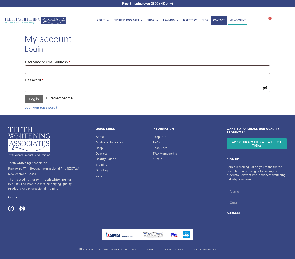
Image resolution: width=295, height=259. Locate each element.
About (103, 20)
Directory (190, 20)
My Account (238, 20)
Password (41, 79)
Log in (34, 99)
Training (170, 20)
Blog (205, 20)
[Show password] (265, 88)
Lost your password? (41, 107)
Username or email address (54, 61)
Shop (153, 20)
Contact (219, 20)
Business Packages (128, 20)
